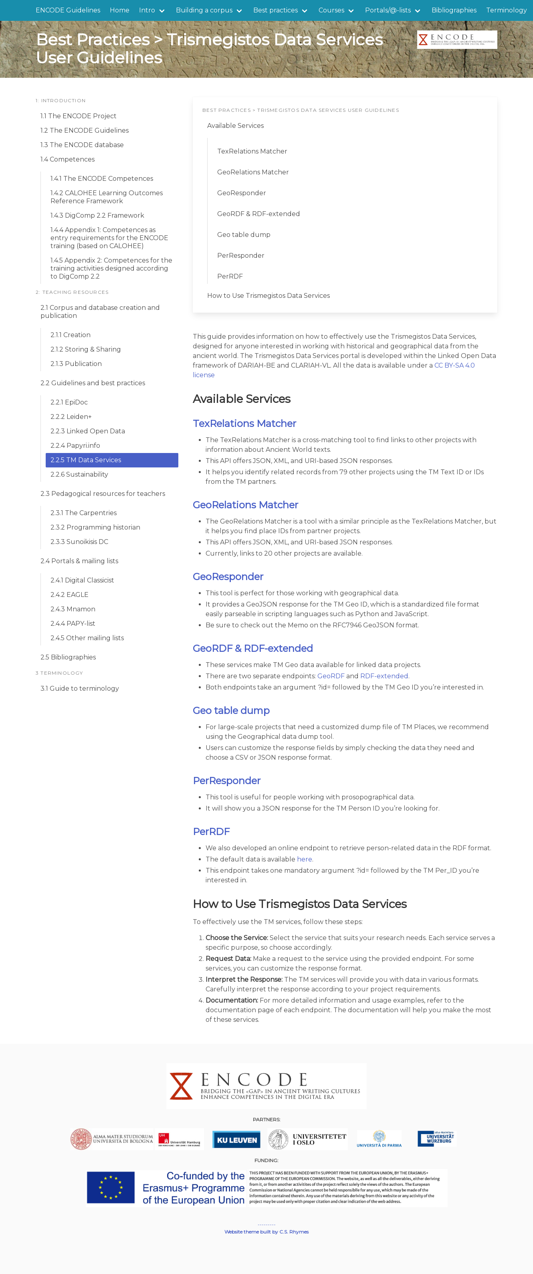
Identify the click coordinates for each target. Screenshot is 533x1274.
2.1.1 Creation (70, 335)
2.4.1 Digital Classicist (82, 580)
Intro (147, 10)
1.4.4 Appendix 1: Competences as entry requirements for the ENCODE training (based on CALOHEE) (109, 238)
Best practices (275, 10)
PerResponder (240, 255)
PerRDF (230, 276)
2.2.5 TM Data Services (85, 460)
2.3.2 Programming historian (95, 527)
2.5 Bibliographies (68, 657)
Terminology (506, 10)
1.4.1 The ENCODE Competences (101, 178)
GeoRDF (331, 676)
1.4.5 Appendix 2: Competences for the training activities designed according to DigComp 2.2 (111, 268)
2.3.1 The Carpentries (83, 513)
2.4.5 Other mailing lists (87, 638)
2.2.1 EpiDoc (69, 402)
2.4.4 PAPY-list (72, 623)
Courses (331, 10)
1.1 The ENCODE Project (78, 116)
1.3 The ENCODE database (82, 145)
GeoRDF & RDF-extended (258, 214)
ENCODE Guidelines (68, 10)
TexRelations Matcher (252, 151)
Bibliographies (454, 10)
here (304, 859)
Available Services (235, 125)
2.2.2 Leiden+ (71, 417)
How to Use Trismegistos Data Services (268, 295)
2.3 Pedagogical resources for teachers (102, 493)
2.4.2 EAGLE (69, 595)
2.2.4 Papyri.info (75, 445)
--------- (267, 1224)
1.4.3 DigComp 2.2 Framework (97, 215)
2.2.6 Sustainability (79, 474)
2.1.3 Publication (76, 364)
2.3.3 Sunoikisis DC (79, 542)
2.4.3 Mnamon (72, 609)
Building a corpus (204, 10)
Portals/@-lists (388, 10)
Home (119, 10)
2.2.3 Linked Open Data (87, 431)
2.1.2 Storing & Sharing (85, 349)
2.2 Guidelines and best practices (92, 383)
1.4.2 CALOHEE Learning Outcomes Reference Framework (106, 197)
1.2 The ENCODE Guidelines (84, 130)
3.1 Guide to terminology (79, 688)
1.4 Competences (67, 159)
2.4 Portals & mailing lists (79, 561)
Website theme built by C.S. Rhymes (266, 1232)
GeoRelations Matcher (253, 172)
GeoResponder (241, 193)
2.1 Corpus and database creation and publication (100, 312)
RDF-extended (384, 676)
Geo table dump (244, 235)
